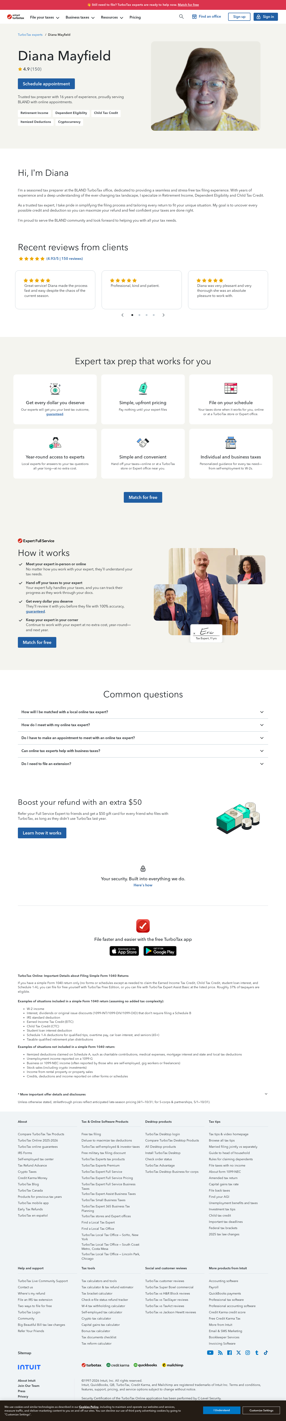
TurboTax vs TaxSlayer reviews (166, 1300)
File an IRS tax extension (35, 1300)
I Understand (222, 1410)
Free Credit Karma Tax (224, 1318)
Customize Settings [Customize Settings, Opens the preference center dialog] (261, 1410)
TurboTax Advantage (160, 1165)
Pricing (135, 17)
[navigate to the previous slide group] (122, 315)
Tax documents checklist (99, 1337)
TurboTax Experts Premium (101, 1165)
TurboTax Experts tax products (103, 1159)
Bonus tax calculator (96, 1331)
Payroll (214, 1287)
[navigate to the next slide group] (164, 315)
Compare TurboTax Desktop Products (172, 1140)
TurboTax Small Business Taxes (103, 1200)
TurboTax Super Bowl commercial (169, 1287)
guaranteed (54, 414)
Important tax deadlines (226, 1222)
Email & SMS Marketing (225, 1331)
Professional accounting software (232, 1306)
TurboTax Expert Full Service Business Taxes (108, 1185)
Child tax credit (220, 1215)
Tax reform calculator (96, 1343)
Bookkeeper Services (224, 1337)
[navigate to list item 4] (139, 315)
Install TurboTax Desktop (163, 1153)
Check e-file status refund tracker (105, 1300)
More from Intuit (220, 1325)
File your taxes (45, 18)
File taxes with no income (227, 1165)
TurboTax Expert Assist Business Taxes (109, 1194)
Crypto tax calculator (96, 1318)
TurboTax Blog (28, 1184)
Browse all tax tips (222, 1140)
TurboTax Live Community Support (43, 1281)
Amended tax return (223, 1178)
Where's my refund (31, 1293)
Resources (112, 18)
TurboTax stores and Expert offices (106, 1216)
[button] (143, 1094)
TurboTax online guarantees (38, 1147)
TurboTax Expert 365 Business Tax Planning (106, 1207)
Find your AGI (219, 1197)
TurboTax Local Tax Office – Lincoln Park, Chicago (111, 1254)
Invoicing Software (222, 1343)
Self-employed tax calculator (102, 1312)
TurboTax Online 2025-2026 (38, 1140)
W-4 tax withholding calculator (103, 1306)
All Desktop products (160, 1147)
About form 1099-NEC (225, 1172)
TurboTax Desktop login (162, 1134)
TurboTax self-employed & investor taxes (111, 1147)
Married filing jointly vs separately (233, 1147)
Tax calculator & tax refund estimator (107, 1287)
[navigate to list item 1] (132, 315)
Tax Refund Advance (32, 1165)
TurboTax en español (33, 1215)
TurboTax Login (29, 1312)
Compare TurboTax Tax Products (41, 1134)
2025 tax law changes (224, 1234)
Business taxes (81, 18)
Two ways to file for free (35, 1306)
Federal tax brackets (223, 1228)
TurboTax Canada (30, 1190)
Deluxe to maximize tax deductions (107, 1140)
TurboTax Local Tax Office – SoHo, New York (110, 1235)
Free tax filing (91, 1134)
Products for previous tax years (40, 1197)
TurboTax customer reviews (164, 1281)
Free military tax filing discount (104, 1153)
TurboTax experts (30, 35)
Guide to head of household (229, 1153)
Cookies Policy (89, 1406)
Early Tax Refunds (30, 1209)
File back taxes (219, 1190)
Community (26, 1318)
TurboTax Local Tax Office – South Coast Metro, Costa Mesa (110, 1245)
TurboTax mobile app (33, 1203)
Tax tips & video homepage (228, 1134)
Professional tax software (226, 1300)
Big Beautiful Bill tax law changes (41, 1325)
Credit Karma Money (32, 1178)
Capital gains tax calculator (101, 1325)
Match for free (188, 5)
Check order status (158, 1159)
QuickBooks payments (225, 1293)
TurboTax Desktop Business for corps (171, 1172)
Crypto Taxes (27, 1172)
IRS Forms (25, 1153)
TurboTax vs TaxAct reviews (164, 1306)
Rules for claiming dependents (231, 1159)
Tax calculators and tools (99, 1281)
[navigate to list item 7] (146, 315)
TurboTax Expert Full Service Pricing (107, 1178)
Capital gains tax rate (224, 1184)
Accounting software (223, 1281)
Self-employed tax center (36, 1159)
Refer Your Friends (31, 1331)
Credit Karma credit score (227, 1312)
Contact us (25, 1287)
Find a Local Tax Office (98, 1229)
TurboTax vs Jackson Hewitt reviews (170, 1312)
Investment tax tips (222, 1209)
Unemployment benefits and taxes (233, 1203)
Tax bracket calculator (97, 1293)
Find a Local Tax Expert (98, 1222)
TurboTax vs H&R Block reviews (167, 1293)
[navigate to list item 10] (153, 315)
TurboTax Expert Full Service (102, 1172)
